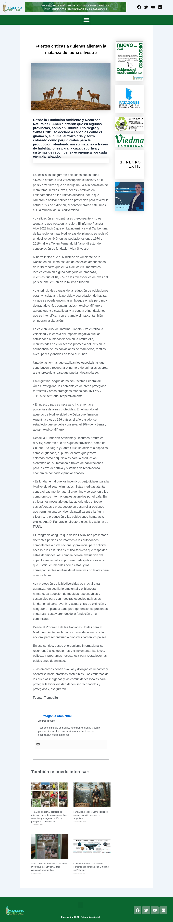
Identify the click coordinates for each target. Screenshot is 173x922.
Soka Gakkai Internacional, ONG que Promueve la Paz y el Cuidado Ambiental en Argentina (49, 866)
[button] (86, 20)
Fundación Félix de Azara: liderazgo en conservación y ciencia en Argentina (90, 815)
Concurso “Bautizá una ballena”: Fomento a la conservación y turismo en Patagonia (91, 866)
